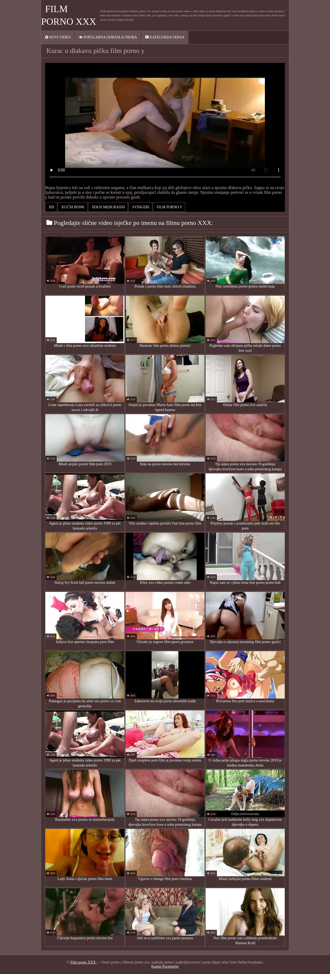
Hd (51, 207)
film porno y (169, 207)
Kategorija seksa (165, 37)
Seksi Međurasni (108, 207)
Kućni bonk (73, 207)
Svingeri (140, 207)
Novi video (58, 37)
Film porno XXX (83, 962)
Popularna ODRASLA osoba (108, 37)
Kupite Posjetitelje (165, 966)
